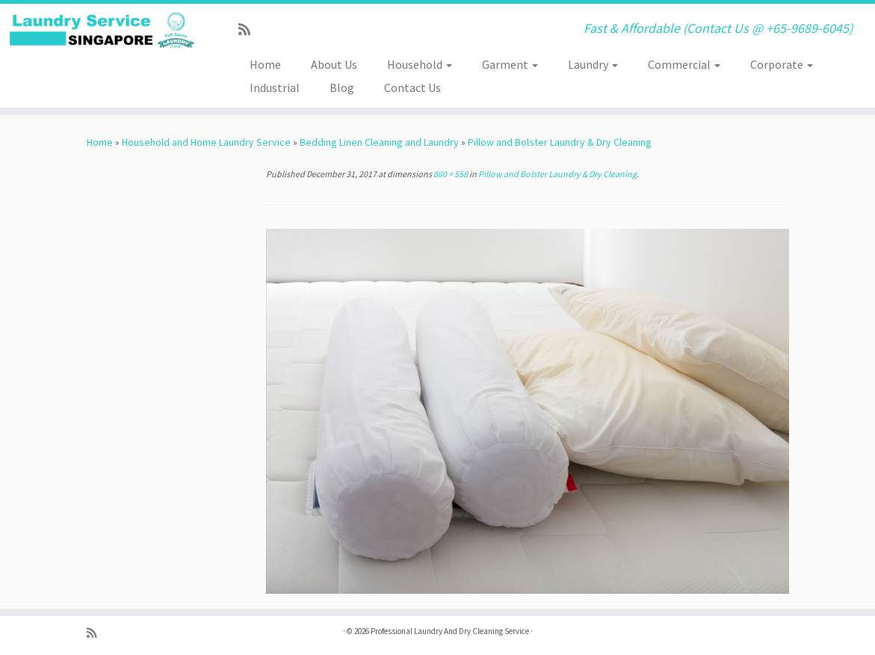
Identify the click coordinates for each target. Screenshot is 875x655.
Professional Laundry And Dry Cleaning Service (450, 631)
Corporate (781, 64)
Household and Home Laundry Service (206, 142)
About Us (334, 64)
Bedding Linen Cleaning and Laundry (379, 142)
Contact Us (412, 87)
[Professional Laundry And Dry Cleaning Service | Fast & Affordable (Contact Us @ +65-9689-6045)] (102, 30)
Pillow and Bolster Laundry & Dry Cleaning (560, 142)
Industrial (275, 87)
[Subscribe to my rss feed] (249, 29)
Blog (342, 87)
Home (265, 64)
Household (419, 64)
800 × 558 (450, 173)
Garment (510, 64)
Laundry (593, 64)
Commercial (684, 64)
